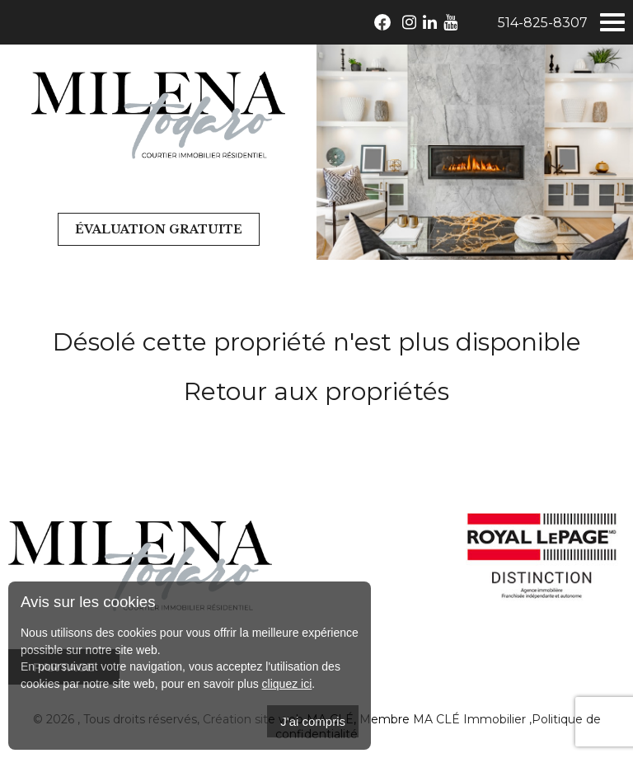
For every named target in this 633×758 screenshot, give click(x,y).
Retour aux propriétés (316, 391)
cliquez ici (287, 683)
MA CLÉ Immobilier (469, 719)
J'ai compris (312, 721)
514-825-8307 (543, 23)
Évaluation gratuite (158, 229)
